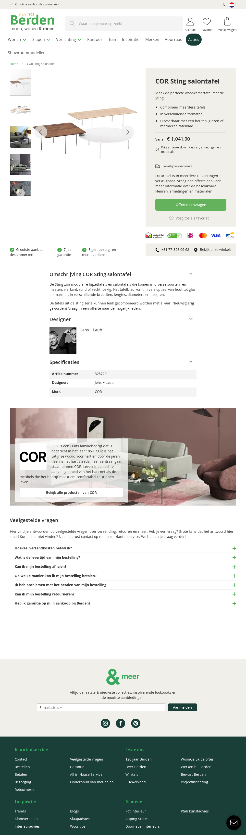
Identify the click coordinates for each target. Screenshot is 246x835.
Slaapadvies (80, 818)
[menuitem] (18, 39)
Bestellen (22, 766)
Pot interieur (135, 811)
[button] (230, 5)
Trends (20, 811)
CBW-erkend (135, 782)
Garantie (77, 766)
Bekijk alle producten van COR (71, 489)
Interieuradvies (27, 826)
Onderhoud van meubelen (92, 782)
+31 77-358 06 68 (175, 247)
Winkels (131, 774)
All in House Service (86, 774)
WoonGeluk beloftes (197, 759)
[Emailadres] (101, 707)
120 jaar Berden (138, 759)
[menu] (123, 45)
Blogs (74, 811)
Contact (21, 759)
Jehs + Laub (91, 327)
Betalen (21, 774)
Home (14, 61)
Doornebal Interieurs (142, 826)
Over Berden (135, 766)
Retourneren (25, 789)
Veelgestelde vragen (86, 759)
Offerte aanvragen (191, 202)
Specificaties (64, 359)
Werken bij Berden (196, 766)
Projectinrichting (194, 782)
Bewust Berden (193, 774)
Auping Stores (136, 818)
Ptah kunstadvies (195, 811)
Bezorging (23, 782)
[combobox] (124, 23)
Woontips (78, 826)
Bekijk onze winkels (216, 247)
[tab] (123, 272)
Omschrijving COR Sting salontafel (90, 271)
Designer (60, 317)
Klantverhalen (26, 818)
